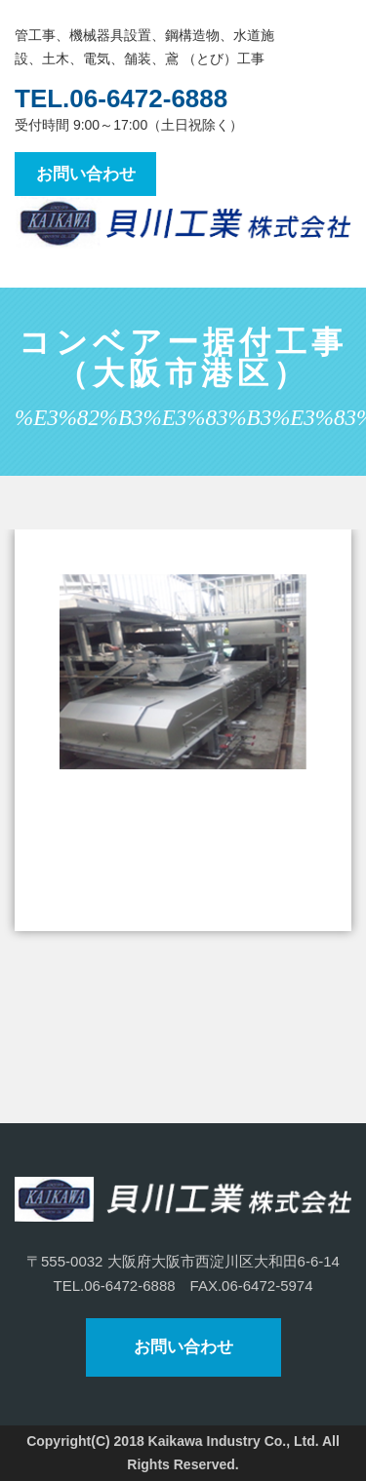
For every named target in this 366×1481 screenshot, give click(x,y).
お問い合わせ (86, 174)
